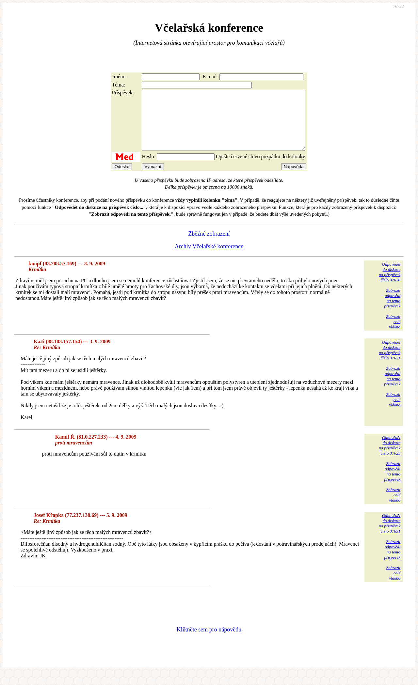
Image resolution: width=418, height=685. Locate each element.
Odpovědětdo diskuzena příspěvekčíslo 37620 (389, 283)
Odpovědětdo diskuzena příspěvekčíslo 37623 (389, 457)
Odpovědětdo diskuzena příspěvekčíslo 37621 (389, 361)
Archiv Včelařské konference (209, 258)
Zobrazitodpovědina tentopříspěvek (392, 310)
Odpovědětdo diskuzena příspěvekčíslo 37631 (389, 535)
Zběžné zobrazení (209, 245)
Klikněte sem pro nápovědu (209, 641)
